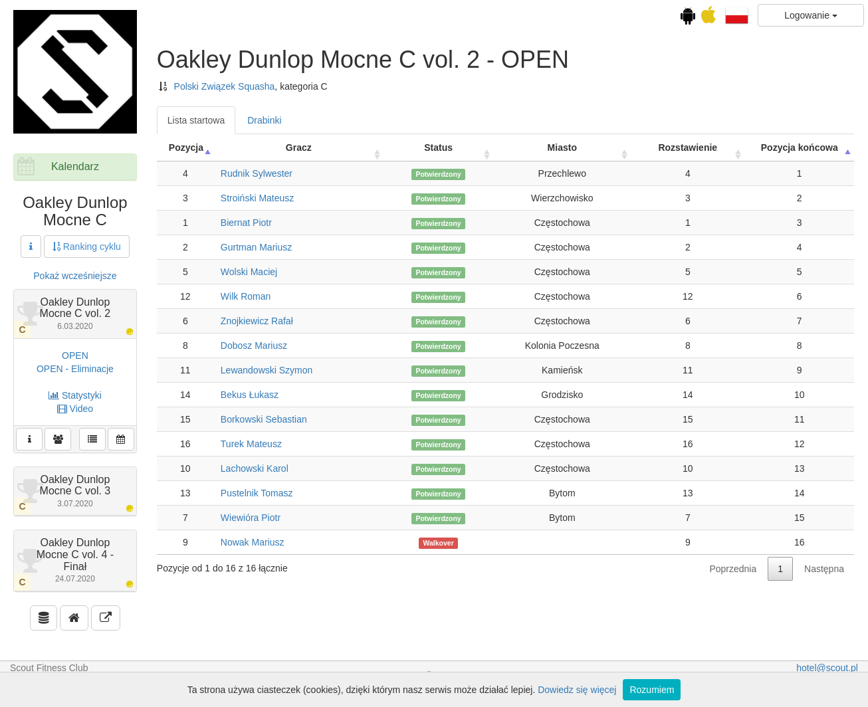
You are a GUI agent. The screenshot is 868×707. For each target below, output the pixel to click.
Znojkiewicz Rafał (257, 321)
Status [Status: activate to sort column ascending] (438, 147)
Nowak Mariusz (252, 542)
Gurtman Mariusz (256, 247)
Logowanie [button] (810, 15)
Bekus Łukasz (249, 394)
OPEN (75, 355)
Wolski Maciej (249, 271)
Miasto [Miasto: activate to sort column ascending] (562, 147)
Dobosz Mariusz (254, 345)
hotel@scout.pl (827, 667)
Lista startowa (196, 120)
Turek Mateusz (251, 444)
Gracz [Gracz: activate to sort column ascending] (299, 147)
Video (75, 408)
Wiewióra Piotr (250, 517)
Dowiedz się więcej (577, 689)
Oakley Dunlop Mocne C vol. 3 (75, 491)
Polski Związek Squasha (224, 86)
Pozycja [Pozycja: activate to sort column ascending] (186, 147)
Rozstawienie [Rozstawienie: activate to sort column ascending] (687, 147)
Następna (824, 568)
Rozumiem (651, 689)
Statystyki (75, 395)
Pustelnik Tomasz (257, 493)
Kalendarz (75, 166)
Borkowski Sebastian (264, 419)
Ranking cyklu (87, 246)
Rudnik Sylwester (256, 173)
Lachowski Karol (254, 468)
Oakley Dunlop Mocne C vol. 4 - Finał (75, 560)
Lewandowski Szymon (267, 370)
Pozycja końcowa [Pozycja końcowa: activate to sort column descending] (799, 147)
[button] (736, 14)
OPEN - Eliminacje (75, 368)
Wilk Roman (246, 296)
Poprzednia (732, 568)
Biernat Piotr (246, 222)
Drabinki (264, 120)
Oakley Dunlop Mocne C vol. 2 (75, 313)
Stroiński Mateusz (257, 198)
